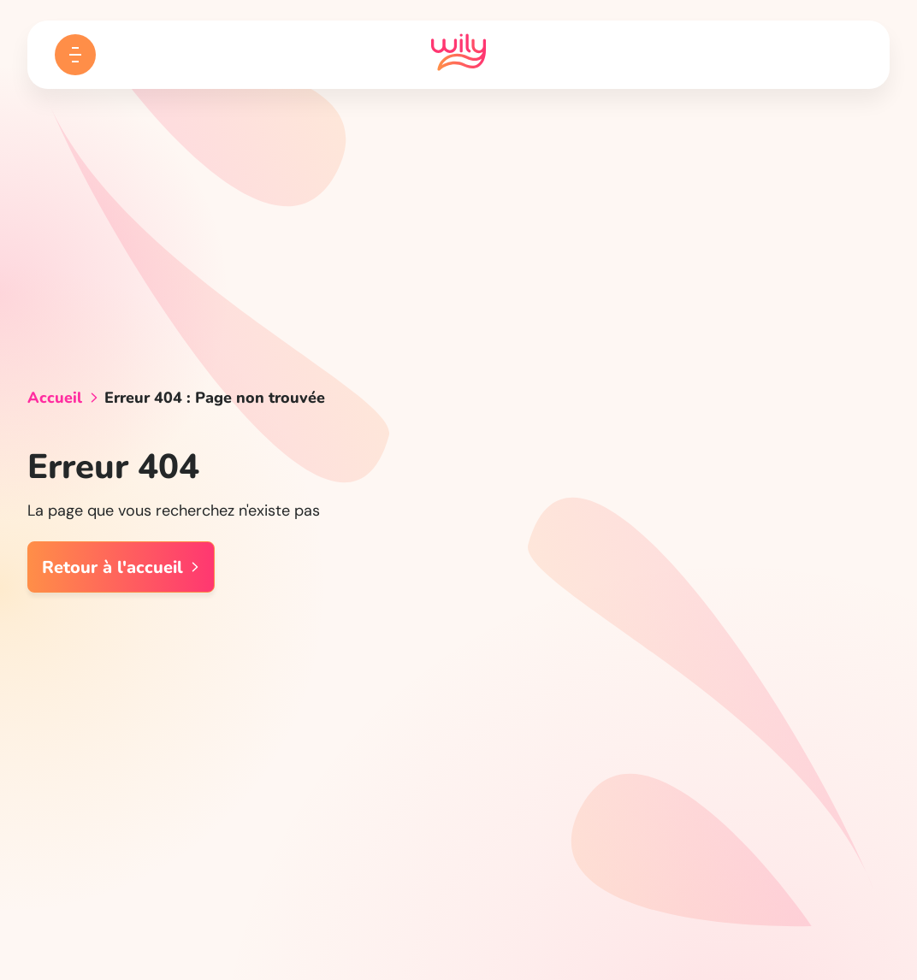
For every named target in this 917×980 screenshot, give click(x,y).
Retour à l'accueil (121, 567)
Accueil (54, 397)
